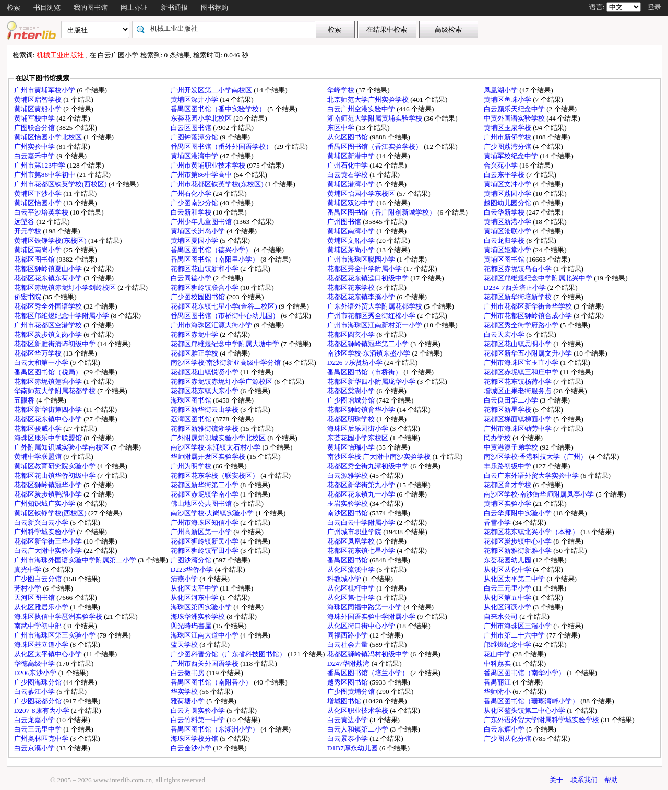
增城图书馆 (345, 701)
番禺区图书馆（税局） (49, 372)
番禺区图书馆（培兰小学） (368, 673)
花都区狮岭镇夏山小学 (49, 269)
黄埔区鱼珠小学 (508, 99)
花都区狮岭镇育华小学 (362, 410)
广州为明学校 (192, 466)
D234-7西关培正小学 (515, 287)
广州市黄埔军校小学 (45, 90)
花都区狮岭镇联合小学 (205, 287)
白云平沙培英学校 (42, 212)
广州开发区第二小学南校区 (212, 90)
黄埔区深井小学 (195, 99)
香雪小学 (498, 522)
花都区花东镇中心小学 (49, 419)
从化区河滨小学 (508, 607)
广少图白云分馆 (38, 579)
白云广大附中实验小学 (49, 551)
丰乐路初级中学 (508, 466)
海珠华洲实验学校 (198, 616)
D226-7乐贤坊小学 (355, 363)
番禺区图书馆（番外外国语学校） (222, 146)
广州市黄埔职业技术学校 (209, 165)
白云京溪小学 (35, 748)
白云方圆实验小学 (198, 710)
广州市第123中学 (40, 165)
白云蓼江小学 (35, 691)
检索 (13, 7)
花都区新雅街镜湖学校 (205, 428)
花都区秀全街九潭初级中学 (368, 466)
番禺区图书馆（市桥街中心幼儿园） (226, 316)
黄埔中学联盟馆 (38, 457)
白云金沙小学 (192, 748)
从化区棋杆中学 (351, 588)
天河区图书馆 (35, 598)
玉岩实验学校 (348, 504)
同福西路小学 (348, 635)
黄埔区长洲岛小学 (198, 231)
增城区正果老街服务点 (518, 391)
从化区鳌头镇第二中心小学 (525, 710)
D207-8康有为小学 (42, 710)
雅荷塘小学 (188, 701)
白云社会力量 (348, 644)
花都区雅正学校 (195, 353)
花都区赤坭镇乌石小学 (518, 269)
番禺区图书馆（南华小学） (525, 673)
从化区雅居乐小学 (42, 607)
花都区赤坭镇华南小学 (205, 494)
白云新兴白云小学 (42, 522)
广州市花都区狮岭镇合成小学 (529, 316)
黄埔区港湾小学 (351, 184)
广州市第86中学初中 (45, 175)
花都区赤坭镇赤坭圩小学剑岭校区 (65, 287)
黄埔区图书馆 (505, 259)
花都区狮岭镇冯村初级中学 (368, 654)
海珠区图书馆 (192, 400)
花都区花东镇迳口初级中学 (368, 278)
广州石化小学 (192, 193)
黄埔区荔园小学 (508, 193)
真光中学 (28, 569)
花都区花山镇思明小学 (518, 344)
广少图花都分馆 (38, 701)
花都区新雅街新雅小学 (518, 551)
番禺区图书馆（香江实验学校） (375, 146)
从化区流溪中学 (351, 569)
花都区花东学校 (351, 287)
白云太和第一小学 (42, 363)
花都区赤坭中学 (195, 334)
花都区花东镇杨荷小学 (518, 381)
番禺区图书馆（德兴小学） (212, 250)
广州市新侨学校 (508, 137)
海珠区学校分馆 (195, 738)
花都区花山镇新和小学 (205, 269)
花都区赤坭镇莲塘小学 (49, 381)
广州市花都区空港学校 (49, 325)
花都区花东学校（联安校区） (215, 475)
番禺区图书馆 (348, 560)
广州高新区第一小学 (202, 532)
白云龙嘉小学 (35, 720)
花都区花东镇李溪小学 (362, 297)
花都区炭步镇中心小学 (518, 541)
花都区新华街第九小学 (362, 485)
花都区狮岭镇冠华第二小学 (368, 344)
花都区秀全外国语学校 (49, 306)
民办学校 (498, 438)
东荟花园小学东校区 (358, 438)
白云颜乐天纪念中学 (515, 109)
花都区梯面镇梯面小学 (518, 419)
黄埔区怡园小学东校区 (362, 193)
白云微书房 (188, 673)
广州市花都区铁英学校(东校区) (218, 184)
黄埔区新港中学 (351, 156)
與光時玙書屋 (192, 626)
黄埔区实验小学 (508, 504)
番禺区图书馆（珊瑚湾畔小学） (532, 701)
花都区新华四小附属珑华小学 (372, 381)
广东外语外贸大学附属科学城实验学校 (542, 720)
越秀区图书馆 (348, 682)
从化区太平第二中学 (515, 579)
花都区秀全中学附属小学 (365, 269)
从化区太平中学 (195, 588)
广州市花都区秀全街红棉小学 (372, 316)
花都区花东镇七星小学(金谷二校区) (225, 306)
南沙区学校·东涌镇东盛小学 (369, 353)
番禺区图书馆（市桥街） (365, 372)
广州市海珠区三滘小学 (518, 626)
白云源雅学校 (348, 475)
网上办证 (134, 7)
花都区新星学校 (508, 410)
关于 (556, 780)
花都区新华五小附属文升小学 (529, 353)
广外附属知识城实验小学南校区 (62, 447)
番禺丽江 (498, 682)
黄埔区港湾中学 (195, 156)
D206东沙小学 (36, 673)
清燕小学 (185, 579)
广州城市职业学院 (355, 532)
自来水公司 (501, 616)
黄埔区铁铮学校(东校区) (51, 240)
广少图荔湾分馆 (508, 146)
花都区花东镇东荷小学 (49, 278)
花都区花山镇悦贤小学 (205, 372)
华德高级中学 (35, 663)
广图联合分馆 (35, 128)
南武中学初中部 (38, 626)
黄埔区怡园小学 (38, 203)
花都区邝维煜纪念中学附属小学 (62, 316)
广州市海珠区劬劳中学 (518, 428)
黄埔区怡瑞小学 (351, 447)
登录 (654, 7)
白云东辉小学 (505, 729)
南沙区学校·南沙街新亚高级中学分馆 (227, 363)
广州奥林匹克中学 (42, 738)
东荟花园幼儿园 (508, 560)
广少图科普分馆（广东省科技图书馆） (229, 654)
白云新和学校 (192, 212)
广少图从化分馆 (508, 738)
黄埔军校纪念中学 (512, 156)
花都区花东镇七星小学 (362, 551)
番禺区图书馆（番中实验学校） (219, 109)
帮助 (611, 780)
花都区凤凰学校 (351, 541)
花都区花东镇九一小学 (362, 494)
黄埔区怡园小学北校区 (49, 137)
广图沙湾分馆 (192, 560)
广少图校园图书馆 (198, 297)
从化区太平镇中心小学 (49, 654)
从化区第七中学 (351, 598)
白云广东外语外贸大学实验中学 (532, 475)
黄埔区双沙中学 (351, 203)
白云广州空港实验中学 (362, 109)
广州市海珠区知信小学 (205, 522)
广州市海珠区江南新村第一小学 (375, 325)
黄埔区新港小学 (508, 222)
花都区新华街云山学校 (205, 410)
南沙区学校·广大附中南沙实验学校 (380, 457)
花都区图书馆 (35, 259)
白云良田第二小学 (512, 400)
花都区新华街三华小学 (49, 541)
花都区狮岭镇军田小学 (205, 551)
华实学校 (185, 691)
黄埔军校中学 (35, 118)
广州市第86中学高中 (202, 175)
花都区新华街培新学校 (518, 297)
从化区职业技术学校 (358, 710)
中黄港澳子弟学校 (512, 447)
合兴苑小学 (501, 165)
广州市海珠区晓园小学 (362, 259)
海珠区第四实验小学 (202, 607)
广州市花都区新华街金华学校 (529, 306)
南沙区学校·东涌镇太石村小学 (217, 447)
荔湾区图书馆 (192, 419)
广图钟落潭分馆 (195, 137)
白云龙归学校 (505, 240)
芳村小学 (28, 588)
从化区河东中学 (195, 598)
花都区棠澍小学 (351, 391)
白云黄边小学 (348, 720)
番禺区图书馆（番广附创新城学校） (382, 212)
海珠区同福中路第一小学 (365, 607)
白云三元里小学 (508, 588)
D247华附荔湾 (349, 663)
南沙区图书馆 (348, 513)
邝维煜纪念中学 (508, 644)
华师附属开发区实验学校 (209, 457)
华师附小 (498, 691)
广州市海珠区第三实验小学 (55, 635)
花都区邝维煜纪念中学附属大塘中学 (226, 344)
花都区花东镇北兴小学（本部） (532, 532)
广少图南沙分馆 (195, 203)
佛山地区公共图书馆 (202, 504)
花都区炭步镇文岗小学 (49, 334)
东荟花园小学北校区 (202, 118)
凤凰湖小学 (501, 90)
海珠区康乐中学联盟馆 (49, 438)
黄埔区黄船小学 (38, 109)
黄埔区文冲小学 (508, 184)
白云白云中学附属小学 (362, 522)
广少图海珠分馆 (38, 682)
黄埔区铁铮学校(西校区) (51, 513)
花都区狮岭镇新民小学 (205, 541)
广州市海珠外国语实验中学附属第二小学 (76, 560)
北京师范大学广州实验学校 (368, 99)
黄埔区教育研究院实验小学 (55, 466)
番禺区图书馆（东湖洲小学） (215, 729)
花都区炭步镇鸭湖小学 (49, 494)
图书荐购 (214, 7)
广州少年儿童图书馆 (202, 222)
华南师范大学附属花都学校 (55, 391)
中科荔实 (498, 663)
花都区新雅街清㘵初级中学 (55, 344)
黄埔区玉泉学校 (508, 128)
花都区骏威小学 (38, 428)
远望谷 (25, 222)
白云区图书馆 (192, 128)
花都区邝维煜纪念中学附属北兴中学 (539, 278)
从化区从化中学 (508, 569)
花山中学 (498, 654)
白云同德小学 (192, 278)
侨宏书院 (28, 297)
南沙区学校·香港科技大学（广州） (536, 457)
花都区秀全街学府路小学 (522, 325)
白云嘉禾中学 (35, 156)
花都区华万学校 (38, 353)
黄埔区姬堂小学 (508, 250)
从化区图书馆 (348, 137)
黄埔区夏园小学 (195, 240)
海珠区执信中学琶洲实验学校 (59, 616)
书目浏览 (47, 7)
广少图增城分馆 (351, 400)
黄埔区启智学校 (38, 99)
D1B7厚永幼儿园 (353, 748)
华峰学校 (341, 90)
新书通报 (174, 7)
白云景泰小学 (348, 738)
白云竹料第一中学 (198, 720)
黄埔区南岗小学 (38, 250)
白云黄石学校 (348, 175)
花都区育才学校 (508, 485)
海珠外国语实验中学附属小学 (372, 616)
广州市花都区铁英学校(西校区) (61, 184)
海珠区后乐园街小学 (358, 428)
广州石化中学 (348, 165)
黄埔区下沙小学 (38, 193)
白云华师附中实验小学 (518, 513)
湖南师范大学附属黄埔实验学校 (375, 118)
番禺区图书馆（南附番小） (212, 682)
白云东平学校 (505, 175)
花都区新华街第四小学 (49, 410)
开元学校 (28, 231)
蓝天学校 (185, 644)
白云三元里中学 (38, 729)
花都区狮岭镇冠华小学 (49, 485)
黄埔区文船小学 (351, 240)
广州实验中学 (35, 146)
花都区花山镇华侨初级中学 (55, 475)
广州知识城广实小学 (45, 504)
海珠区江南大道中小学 (205, 635)
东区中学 (341, 128)
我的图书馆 (91, 7)
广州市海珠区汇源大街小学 (212, 325)
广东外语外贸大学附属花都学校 (375, 306)
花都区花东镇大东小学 (205, 391)
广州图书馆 (345, 222)
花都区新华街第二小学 (205, 485)
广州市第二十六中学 (515, 635)
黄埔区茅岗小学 (351, 250)
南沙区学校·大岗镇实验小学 (213, 513)
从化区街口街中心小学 (362, 626)
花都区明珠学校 (351, 419)
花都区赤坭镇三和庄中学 (522, 372)
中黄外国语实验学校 (515, 118)
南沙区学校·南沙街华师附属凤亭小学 (540, 494)
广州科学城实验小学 (45, 532)
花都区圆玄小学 (351, 334)
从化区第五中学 (508, 598)
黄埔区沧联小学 (508, 231)
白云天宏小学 (505, 334)
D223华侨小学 (193, 569)
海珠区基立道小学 (42, 644)
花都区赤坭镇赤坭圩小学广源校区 (222, 381)
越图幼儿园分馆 (508, 203)
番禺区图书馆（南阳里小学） (215, 259)
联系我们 (584, 780)
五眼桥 (25, 400)
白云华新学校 (505, 212)
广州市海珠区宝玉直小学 (522, 363)
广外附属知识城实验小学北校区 (219, 438)
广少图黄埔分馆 (351, 691)
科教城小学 (345, 579)
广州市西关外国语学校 (205, 663)
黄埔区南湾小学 (351, 231)
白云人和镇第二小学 (358, 729)
